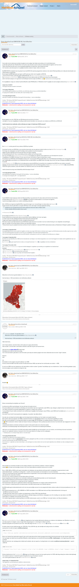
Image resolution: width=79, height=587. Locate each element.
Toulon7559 (14, 56)
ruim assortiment (70, 411)
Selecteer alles (8, 530)
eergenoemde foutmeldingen (21, 155)
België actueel (44, 6)
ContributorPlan (19, 554)
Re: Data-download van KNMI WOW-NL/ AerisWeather (23, 110)
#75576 (75, 373)
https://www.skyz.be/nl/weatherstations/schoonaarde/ (15, 319)
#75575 (75, 324)
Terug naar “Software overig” (8, 579)
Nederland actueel (32, 6)
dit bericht (6, 146)
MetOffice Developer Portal (58, 149)
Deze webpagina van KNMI (8, 163)
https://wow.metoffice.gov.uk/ (17, 249)
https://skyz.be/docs (27, 275)
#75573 (75, 265)
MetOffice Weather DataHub (20, 215)
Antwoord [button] (5, 49)
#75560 (75, 188)
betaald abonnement (26, 557)
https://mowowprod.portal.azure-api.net (41, 75)
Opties (68, 574)
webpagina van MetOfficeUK (11, 77)
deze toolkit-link (71, 81)
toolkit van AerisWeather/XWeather (12, 520)
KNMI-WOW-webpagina (18, 199)
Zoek (59, 6)
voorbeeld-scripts (56, 523)
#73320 (75, 54)
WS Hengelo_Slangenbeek (8, 101)
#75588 (75, 511)
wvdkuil (13, 326)
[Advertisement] (39, 22)
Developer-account (41, 523)
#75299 (75, 137)
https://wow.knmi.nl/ (8, 252)
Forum (52, 6)
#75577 (75, 394)
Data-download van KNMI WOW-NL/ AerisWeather (16, 41)
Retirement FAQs (8, 212)
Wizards (65, 523)
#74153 (75, 110)
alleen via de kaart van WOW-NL (56, 164)
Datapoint (53, 204)
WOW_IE (36, 241)
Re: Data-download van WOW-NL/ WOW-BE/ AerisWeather (25, 137)
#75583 (75, 456)
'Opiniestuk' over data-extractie (11, 246)
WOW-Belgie (6, 241)
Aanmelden (73, 4)
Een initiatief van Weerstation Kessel (22, 585)
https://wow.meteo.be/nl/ (33, 249)
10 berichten (74, 44)
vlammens (13, 268)
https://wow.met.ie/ (8, 251)
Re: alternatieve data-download (18, 324)
